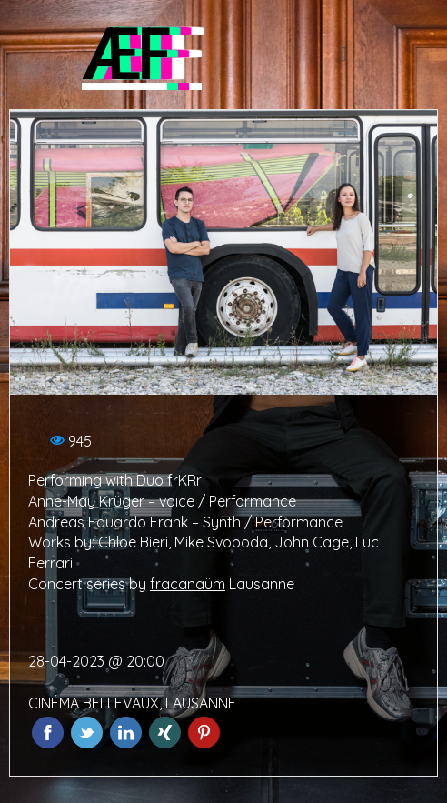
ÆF (124, 54)
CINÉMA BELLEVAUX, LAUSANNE (132, 703)
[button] (343, 55)
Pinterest (204, 732)
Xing (165, 732)
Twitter (87, 732)
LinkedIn (126, 732)
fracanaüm (187, 584)
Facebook (48, 732)
